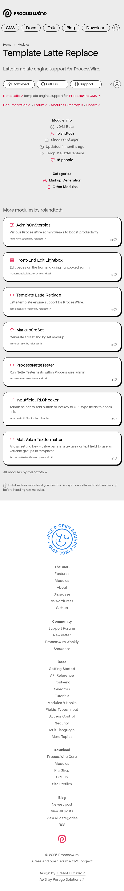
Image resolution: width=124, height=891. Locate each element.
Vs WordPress (62, 601)
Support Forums (62, 628)
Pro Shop (61, 770)
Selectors (62, 689)
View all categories (62, 818)
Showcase (62, 594)
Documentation (15, 105)
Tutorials (62, 696)
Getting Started (62, 668)
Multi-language (62, 730)
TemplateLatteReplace (62, 153)
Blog (71, 27)
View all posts (62, 811)
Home (7, 44)
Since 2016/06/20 (62, 140)
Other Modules (61, 186)
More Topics (62, 736)
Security (62, 723)
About (62, 587)
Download (95, 27)
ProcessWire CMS (83, 96)
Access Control (62, 716)
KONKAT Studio (69, 873)
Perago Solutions (67, 879)
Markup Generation (62, 180)
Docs (31, 27)
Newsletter (62, 635)
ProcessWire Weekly (62, 641)
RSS (62, 824)
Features (62, 573)
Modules (23, 44)
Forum (39, 105)
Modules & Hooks (62, 702)
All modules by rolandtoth (25, 472)
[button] (114, 84)
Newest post (62, 804)
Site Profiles (62, 784)
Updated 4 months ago (62, 146)
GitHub (49, 84)
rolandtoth (62, 133)
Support (84, 84)
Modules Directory (65, 105)
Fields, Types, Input (62, 709)
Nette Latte (11, 96)
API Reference (62, 675)
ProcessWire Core (62, 756)
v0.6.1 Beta (62, 126)
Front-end (62, 682)
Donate (91, 105)
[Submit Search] (116, 27)
